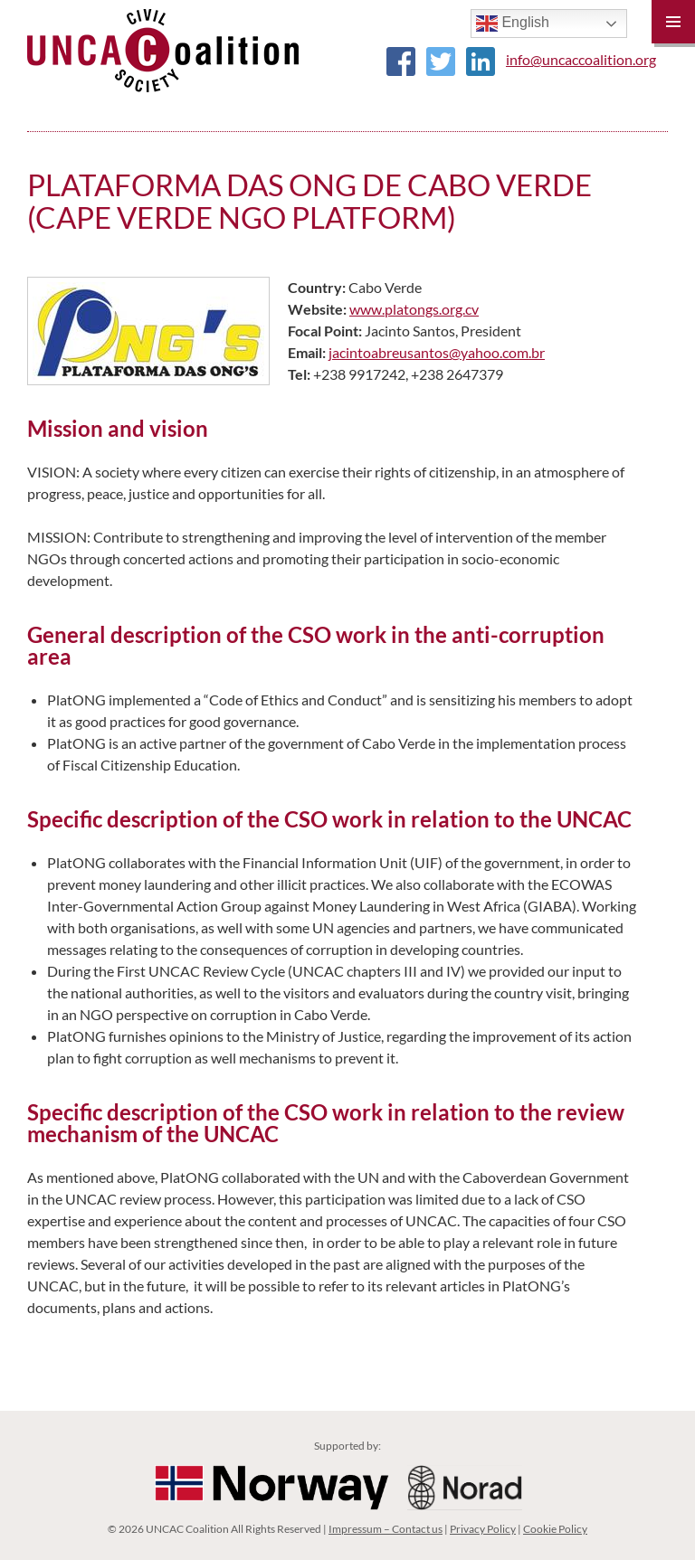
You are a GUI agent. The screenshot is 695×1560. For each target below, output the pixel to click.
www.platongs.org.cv (414, 308)
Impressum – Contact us (385, 1529)
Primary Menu (673, 21)
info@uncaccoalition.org (581, 59)
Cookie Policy (555, 1529)
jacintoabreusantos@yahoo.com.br (436, 352)
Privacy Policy (483, 1529)
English (512, 23)
